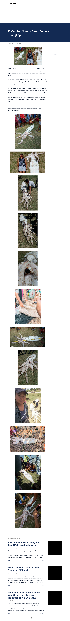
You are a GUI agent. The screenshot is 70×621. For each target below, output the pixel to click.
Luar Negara (56, 55)
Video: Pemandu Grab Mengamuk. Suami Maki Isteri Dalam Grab (24, 543)
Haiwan (55, 54)
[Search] (57, 3)
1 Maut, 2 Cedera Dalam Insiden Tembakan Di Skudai (23, 568)
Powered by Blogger (35, 617)
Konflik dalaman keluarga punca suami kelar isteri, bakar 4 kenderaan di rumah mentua (24, 595)
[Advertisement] (35, 14)
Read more (42, 560)
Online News (12, 3)
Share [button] (55, 48)
